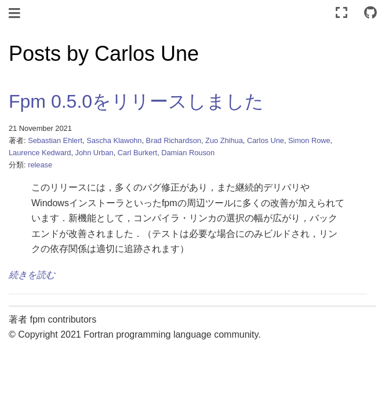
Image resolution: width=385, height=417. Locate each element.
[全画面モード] (341, 13)
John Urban (94, 152)
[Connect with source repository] (370, 13)
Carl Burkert (137, 152)
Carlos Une (265, 140)
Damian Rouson (188, 152)
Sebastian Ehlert (55, 140)
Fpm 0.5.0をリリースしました (136, 101)
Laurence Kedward (40, 152)
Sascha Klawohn (113, 140)
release (40, 164)
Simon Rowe (309, 140)
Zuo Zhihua (224, 140)
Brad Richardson (173, 140)
